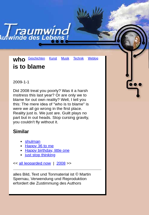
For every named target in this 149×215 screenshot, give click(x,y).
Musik (65, 58)
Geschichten (36, 58)
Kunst (53, 58)
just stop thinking (40, 155)
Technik (78, 58)
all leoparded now (35, 163)
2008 (60, 163)
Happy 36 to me (39, 146)
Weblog (93, 58)
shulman (33, 141)
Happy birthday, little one (47, 150)
